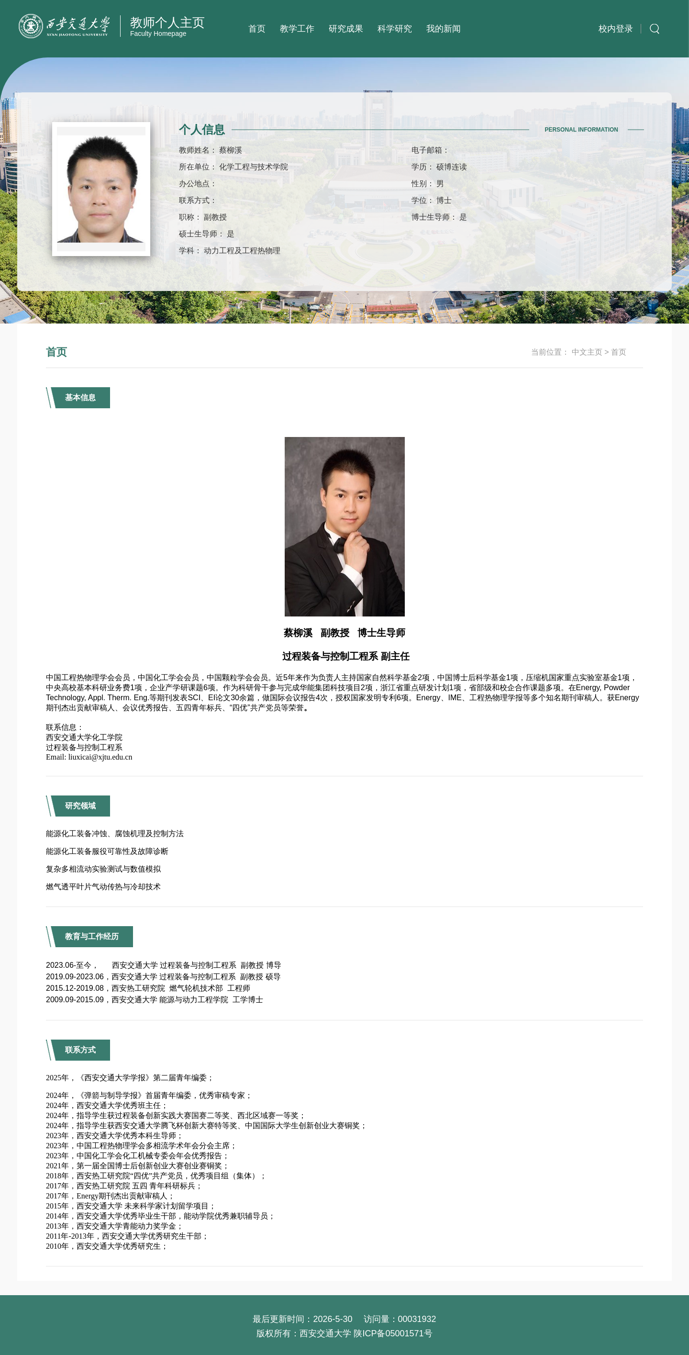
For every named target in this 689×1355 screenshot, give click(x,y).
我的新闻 (443, 29)
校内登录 (616, 29)
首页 (257, 29)
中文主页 (587, 352)
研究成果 (346, 29)
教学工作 (297, 29)
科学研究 (395, 29)
